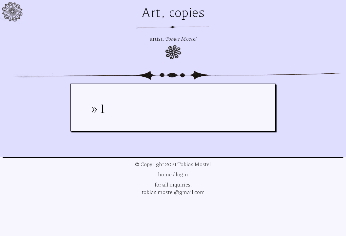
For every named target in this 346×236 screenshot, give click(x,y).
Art (152, 12)
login (182, 174)
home (165, 174)
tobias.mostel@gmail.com (173, 192)
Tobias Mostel (181, 38)
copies (187, 12)
